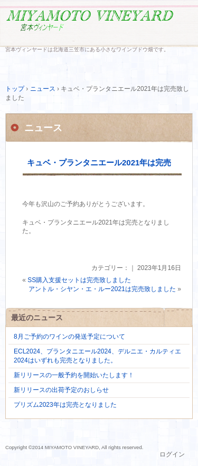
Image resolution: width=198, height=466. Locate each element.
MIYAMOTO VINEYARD (99, 25)
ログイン (172, 454)
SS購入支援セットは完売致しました (79, 280)
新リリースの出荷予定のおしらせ (61, 390)
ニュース (43, 128)
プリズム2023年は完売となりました (65, 404)
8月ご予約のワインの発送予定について (69, 336)
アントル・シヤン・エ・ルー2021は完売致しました (102, 289)
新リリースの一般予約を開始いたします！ (74, 375)
